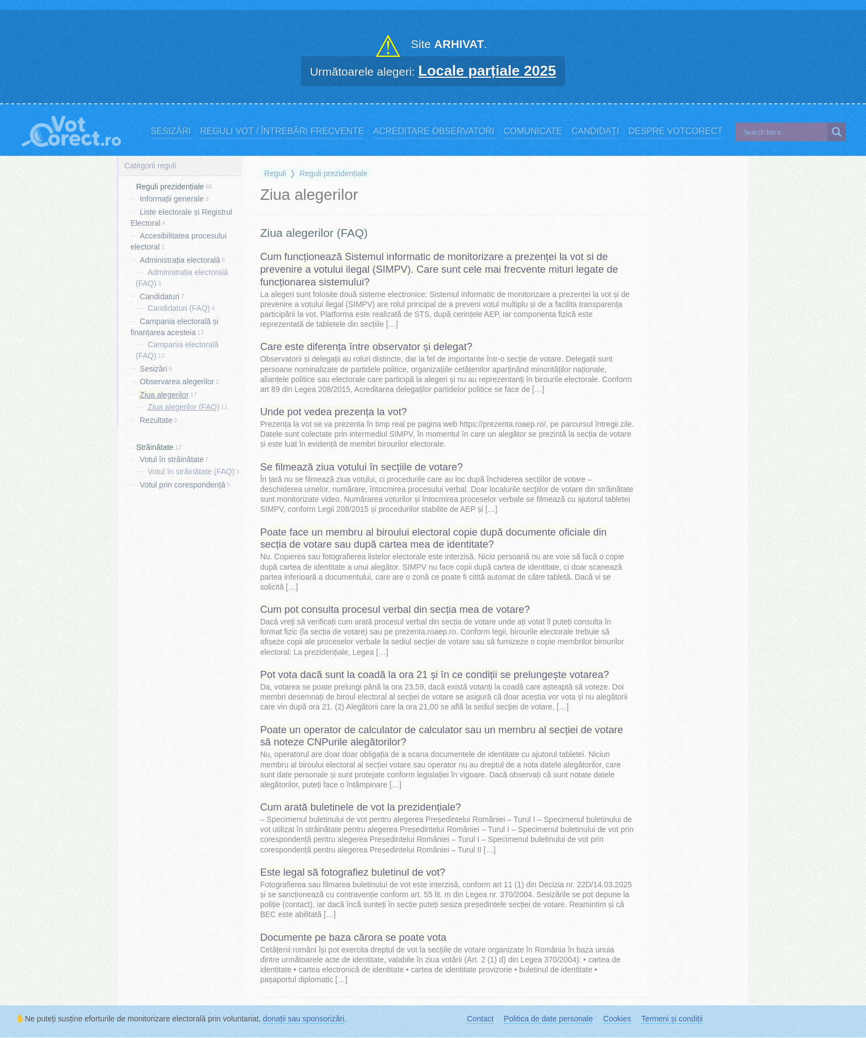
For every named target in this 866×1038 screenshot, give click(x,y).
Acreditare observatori (433, 131)
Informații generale (172, 198)
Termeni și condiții (672, 1018)
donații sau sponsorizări (303, 1018)
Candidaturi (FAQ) (178, 308)
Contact (480, 1018)
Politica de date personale (548, 1018)
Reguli (275, 173)
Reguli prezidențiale (170, 186)
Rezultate (156, 419)
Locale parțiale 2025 (487, 70)
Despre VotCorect (676, 131)
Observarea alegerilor (177, 381)
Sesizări (171, 131)
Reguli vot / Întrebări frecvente (282, 131)
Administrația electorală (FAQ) (182, 278)
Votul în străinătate (172, 459)
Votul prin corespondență (182, 484)
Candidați (595, 131)
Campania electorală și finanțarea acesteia (174, 327)
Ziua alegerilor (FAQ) (183, 407)
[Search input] (784, 132)
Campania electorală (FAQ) (177, 350)
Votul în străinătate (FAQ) (190, 471)
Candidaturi (159, 296)
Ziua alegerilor (164, 394)
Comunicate (533, 131)
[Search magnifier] (836, 132)
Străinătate (154, 447)
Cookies (617, 1018)
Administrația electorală (180, 260)
